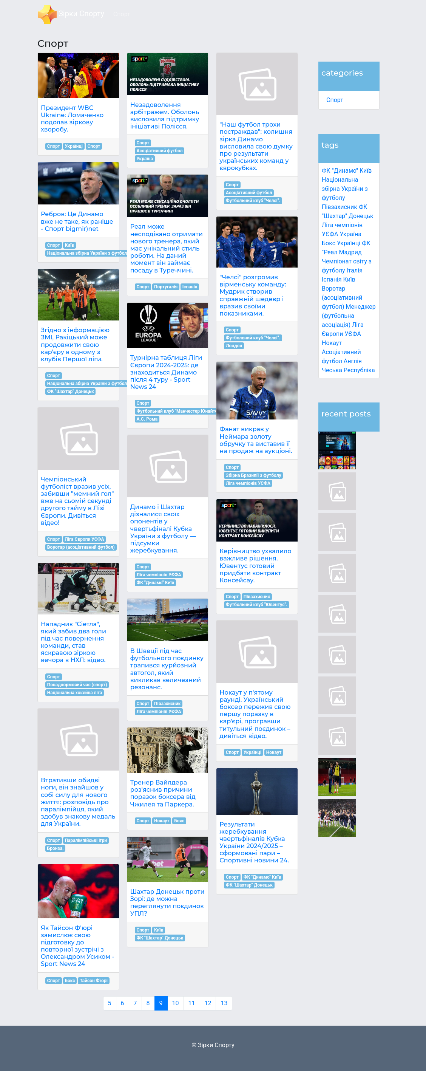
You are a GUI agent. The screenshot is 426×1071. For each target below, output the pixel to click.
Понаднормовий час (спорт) (77, 684)
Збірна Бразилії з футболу (253, 475)
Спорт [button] (121, 14)
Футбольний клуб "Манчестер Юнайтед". (179, 411)
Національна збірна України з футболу (345, 188)
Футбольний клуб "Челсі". (253, 200)
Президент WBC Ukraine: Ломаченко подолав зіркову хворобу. (72, 118)
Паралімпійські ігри (86, 840)
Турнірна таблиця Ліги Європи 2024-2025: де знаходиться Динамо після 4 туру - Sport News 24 (166, 372)
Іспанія (332, 279)
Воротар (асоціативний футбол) (342, 297)
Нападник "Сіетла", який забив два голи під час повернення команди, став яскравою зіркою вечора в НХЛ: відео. (73, 642)
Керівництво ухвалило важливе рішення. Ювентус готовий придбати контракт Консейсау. (255, 566)
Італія (354, 270)
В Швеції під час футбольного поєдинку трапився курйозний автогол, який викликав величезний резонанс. (167, 669)
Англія (353, 361)
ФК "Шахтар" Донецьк (70, 391)
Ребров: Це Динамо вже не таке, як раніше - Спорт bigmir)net (77, 221)
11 (191, 1003)
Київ (349, 279)
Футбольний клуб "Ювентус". (256, 604)
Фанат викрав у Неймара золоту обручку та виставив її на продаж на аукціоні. (255, 440)
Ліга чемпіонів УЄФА (158, 574)
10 (175, 1003)
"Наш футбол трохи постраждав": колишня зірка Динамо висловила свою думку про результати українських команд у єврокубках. (256, 146)
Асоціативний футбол (159, 150)
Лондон (234, 345)
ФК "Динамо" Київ (347, 170)
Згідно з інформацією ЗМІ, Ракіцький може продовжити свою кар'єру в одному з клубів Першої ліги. (75, 345)
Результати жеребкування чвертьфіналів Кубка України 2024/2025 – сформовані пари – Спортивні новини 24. (254, 842)
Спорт (334, 100)
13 (224, 1003)
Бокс (328, 243)
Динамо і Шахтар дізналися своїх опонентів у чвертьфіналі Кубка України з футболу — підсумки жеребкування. (163, 528)
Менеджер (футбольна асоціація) (349, 315)
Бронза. (55, 848)
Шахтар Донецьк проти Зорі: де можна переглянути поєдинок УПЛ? (167, 902)
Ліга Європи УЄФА (84, 539)
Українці (348, 243)
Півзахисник (339, 206)
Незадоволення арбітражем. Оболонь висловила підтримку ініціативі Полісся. (164, 115)
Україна (350, 234)
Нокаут (332, 343)
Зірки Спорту (71, 14)
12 (208, 1003)
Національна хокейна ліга (74, 692)
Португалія (166, 286)
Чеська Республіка (348, 370)
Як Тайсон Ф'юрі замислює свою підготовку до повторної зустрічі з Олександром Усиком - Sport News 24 (77, 946)
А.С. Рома (146, 419)
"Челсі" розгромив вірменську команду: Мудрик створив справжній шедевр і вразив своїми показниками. (252, 295)
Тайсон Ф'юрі (94, 980)
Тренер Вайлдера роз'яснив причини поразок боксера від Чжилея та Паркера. (163, 793)
